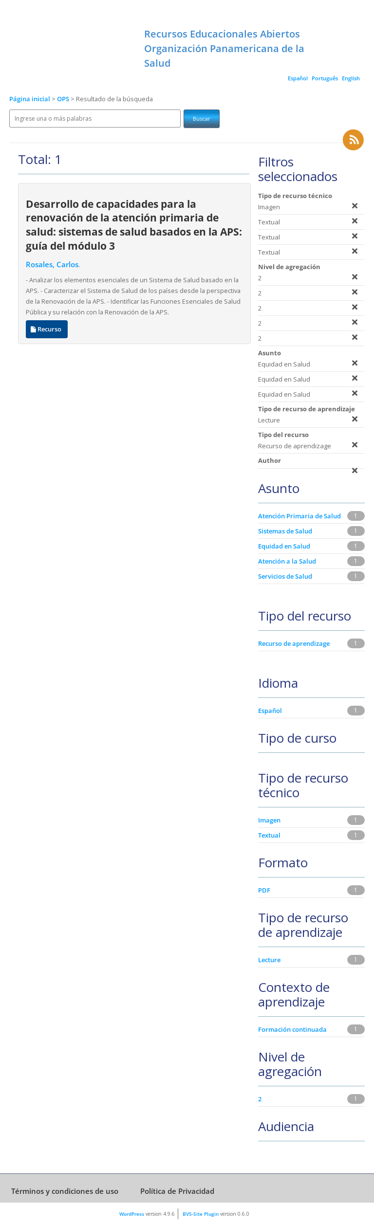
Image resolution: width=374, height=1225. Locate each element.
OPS (64, 99)
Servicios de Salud (285, 576)
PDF (264, 890)
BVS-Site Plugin (201, 1213)
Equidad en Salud (284, 546)
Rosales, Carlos (52, 264)
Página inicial (29, 99)
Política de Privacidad (177, 1191)
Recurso (47, 329)
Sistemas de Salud (285, 531)
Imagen (269, 820)
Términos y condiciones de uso (64, 1191)
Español (298, 78)
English (351, 78)
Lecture (269, 959)
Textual (269, 835)
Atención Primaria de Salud (299, 516)
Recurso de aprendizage (294, 643)
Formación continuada (292, 1029)
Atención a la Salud (287, 561)
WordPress (131, 1213)
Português (325, 78)
